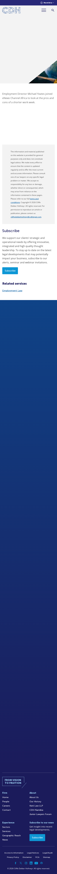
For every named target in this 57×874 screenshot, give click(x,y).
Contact (6, 810)
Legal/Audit (48, 853)
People (5, 801)
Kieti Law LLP (36, 806)
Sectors (6, 827)
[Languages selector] (47, 3)
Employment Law (12, 290)
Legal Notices (33, 853)
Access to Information (13, 853)
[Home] (11, 11)
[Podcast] (41, 863)
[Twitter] (20, 863)
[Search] (52, 10)
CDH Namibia (36, 810)
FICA (37, 857)
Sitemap (46, 857)
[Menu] (44, 10)
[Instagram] (26, 863)
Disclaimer (27, 857)
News (5, 839)
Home (5, 797)
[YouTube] (36, 863)
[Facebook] (15, 863)
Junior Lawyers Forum (40, 814)
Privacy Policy (13, 857)
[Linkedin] (31, 863)
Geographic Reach (11, 835)
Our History (35, 801)
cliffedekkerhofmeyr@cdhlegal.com (26, 217)
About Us (34, 797)
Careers (6, 806)
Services (6, 831)
